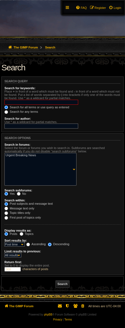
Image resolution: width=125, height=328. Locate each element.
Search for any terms (21, 111)
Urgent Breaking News (39, 155)
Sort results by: (15, 240)
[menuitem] (115, 7)
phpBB (48, 314)
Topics (27, 233)
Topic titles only (17, 212)
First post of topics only (22, 217)
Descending (58, 244)
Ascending (36, 244)
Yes (9, 193)
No (21, 193)
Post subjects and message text (28, 203)
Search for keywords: (19, 88)
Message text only (19, 208)
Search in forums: (17, 144)
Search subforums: (18, 190)
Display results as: (17, 230)
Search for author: (17, 118)
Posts (10, 233)
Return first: (13, 262)
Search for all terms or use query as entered (36, 107)
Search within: (14, 200)
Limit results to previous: (22, 251)
